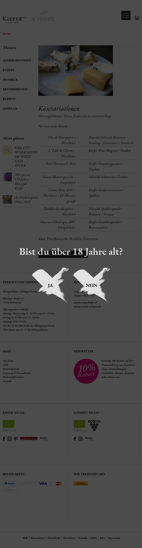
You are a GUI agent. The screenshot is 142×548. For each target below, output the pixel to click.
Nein (91, 285)
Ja (50, 285)
